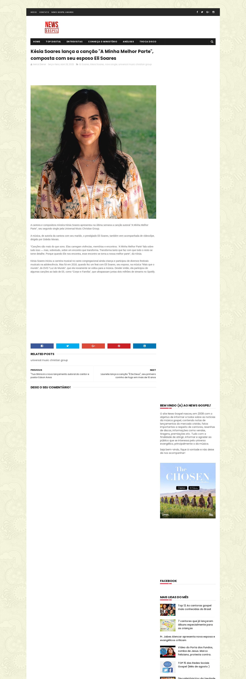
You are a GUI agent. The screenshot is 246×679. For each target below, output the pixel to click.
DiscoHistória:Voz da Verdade (196, 324)
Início (34, 12)
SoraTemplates (51, 662)
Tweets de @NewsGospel (45, 616)
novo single (111, 64)
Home (36, 41)
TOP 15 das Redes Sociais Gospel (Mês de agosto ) (194, 310)
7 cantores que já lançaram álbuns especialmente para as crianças (195, 270)
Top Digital (53, 41)
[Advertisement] (93, 77)
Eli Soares (84, 64)
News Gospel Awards (62, 12)
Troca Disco (148, 41)
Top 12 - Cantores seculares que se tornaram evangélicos (196, 356)
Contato (44, 12)
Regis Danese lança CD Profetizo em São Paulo (192, 372)
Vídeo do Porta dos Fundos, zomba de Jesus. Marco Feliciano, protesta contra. (195, 296)
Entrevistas (75, 41)
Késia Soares (97, 64)
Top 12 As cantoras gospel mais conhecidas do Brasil (194, 252)
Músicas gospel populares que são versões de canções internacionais (196, 343)
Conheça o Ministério (102, 41)
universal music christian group (135, 64)
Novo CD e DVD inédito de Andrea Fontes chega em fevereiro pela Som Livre (194, 389)
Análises (128, 41)
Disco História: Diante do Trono (183, 497)
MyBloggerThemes (73, 662)
